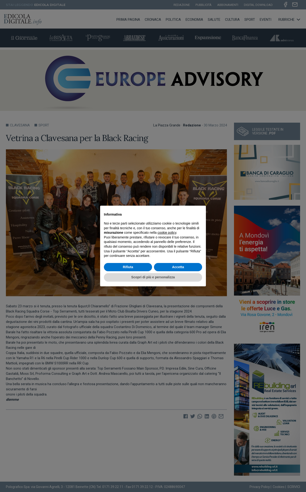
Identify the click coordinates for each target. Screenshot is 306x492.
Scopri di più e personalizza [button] (153, 277)
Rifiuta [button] (128, 267)
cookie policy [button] (166, 232)
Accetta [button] (178, 267)
